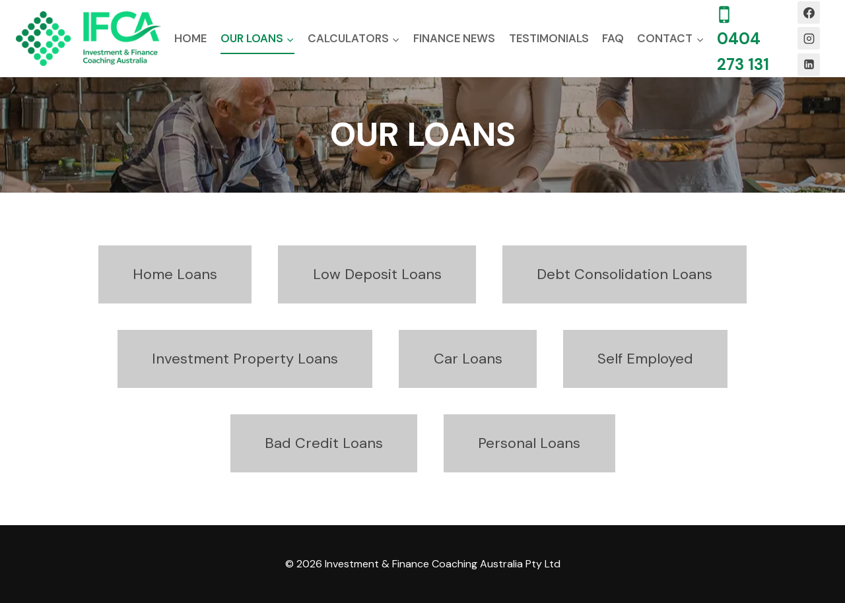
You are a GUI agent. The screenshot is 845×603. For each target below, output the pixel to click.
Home (190, 38)
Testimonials (549, 38)
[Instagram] (808, 38)
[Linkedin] (808, 64)
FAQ (613, 38)
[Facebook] (808, 12)
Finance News (454, 38)
